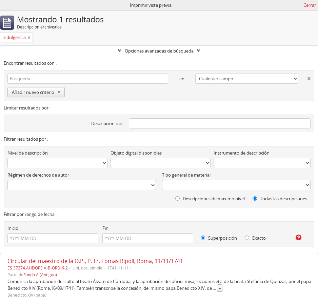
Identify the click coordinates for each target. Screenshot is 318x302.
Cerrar (309, 5)
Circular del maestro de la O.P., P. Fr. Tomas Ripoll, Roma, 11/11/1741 (95, 261)
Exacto (255, 238)
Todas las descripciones (280, 199)
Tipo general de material (186, 175)
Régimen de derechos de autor (38, 175)
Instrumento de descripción (242, 153)
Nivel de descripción (27, 153)
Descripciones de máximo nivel (210, 199)
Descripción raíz (107, 123)
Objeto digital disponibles (136, 153)
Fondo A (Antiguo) (40, 274)
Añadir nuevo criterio (36, 92)
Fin (105, 228)
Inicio (12, 228)
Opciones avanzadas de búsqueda (159, 51)
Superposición (219, 238)
